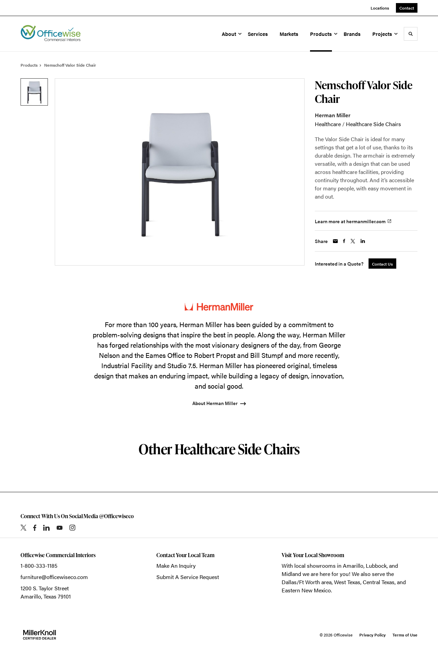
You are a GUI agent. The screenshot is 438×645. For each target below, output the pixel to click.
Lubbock (376, 565)
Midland (291, 574)
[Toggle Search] (410, 34)
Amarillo (353, 565)
